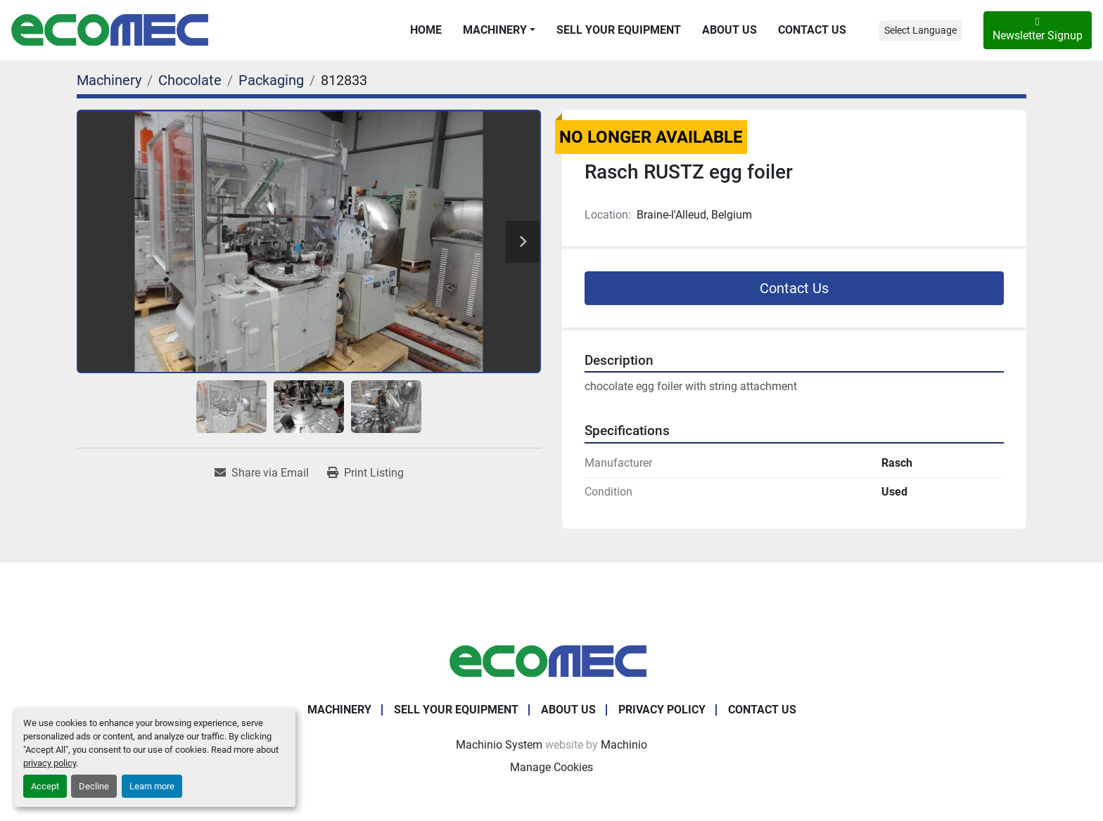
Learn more (151, 786)
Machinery (495, 30)
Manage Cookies (551, 767)
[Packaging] (271, 80)
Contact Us (812, 30)
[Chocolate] (190, 80)
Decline (94, 786)
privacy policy (49, 763)
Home (426, 30)
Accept (45, 786)
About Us (729, 30)
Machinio (624, 744)
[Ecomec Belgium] (551, 660)
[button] (499, 30)
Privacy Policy (662, 709)
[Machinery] (109, 80)
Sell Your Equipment (618, 30)
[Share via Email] (261, 473)
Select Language (920, 30)
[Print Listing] (365, 473)
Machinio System (499, 744)
